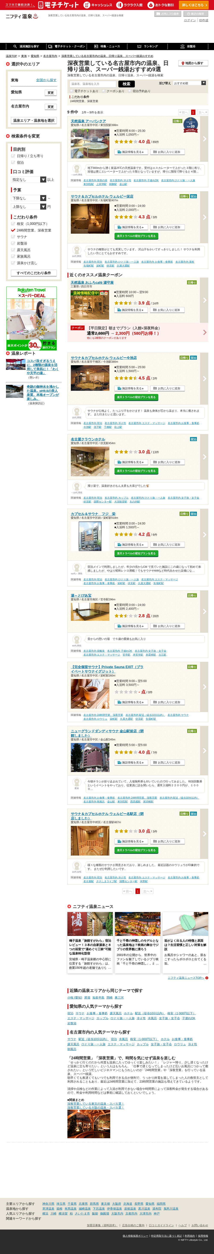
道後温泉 (130, 1208)
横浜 (45, 1213)
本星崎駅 (151, 654)
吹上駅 (118, 427)
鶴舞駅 (113, 184)
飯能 (95, 1213)
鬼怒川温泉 (170, 1208)
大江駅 (162, 654)
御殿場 (104, 1213)
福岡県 (161, 1203)
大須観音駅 (120, 501)
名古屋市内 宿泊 (92, 261)
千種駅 (108, 427)
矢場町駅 (88, 265)
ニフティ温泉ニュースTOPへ (186, 977)
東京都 (105, 1203)
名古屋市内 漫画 (184, 261)
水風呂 (152, 1018)
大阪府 (116, 1203)
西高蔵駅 (135, 801)
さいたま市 (82, 1213)
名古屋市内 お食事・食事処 (157, 261)
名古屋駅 (88, 881)
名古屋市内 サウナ (178, 715)
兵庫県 (83, 1203)
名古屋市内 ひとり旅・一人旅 (178, 180)
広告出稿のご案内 (133, 1225)
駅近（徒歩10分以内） (150, 1013)
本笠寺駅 (138, 654)
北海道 (127, 1203)
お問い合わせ (200, 1225)
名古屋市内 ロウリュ (95, 718)
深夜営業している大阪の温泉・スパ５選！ (95, 1107)
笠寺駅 (126, 654)
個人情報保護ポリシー (135, 1235)
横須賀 (63, 1213)
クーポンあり (116, 91)
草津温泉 (48, 1208)
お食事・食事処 (97, 1013)
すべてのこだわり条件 (34, 273)
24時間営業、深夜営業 (34, 230)
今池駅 (87, 427)
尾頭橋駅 (148, 801)
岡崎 (110, 997)
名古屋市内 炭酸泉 (94, 650)
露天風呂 (116, 1013)
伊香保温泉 (114, 1208)
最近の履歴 (195, 14)
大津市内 (146, 1213)
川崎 (53, 1213)
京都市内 (131, 1213)
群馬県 (94, 1203)
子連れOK (188, 1018)
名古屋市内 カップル (116, 497)
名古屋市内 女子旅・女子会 (183, 497)
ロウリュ (180, 1044)
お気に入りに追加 (169, 151)
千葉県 (72, 1203)
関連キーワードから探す (23, 1218)
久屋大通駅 (123, 265)
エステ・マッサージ (80, 1018)
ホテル (128, 1013)
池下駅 (97, 427)
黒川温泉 (144, 1208)
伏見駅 (110, 265)
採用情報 (203, 1235)
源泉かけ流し (27, 263)
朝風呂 (71, 1049)
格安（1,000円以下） (181, 1013)
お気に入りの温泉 (167, 14)
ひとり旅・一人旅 (123, 1018)
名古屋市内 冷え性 (120, 180)
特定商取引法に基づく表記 (166, 1235)
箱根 (59, 1208)
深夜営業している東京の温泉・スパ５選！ (95, 1103)
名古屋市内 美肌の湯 (95, 180)
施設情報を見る (132, 151)
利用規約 (190, 1235)
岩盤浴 (71, 1023)
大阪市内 (117, 1213)
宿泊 (70, 1013)
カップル (102, 1018)
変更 (51, 92)
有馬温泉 (71, 1208)
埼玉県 (60, 1203)
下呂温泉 (99, 1208)
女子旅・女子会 (169, 1018)
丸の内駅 (135, 501)
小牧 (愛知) (74, 997)
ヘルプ (182, 1225)
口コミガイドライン (161, 1225)
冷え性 (141, 1018)
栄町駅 (100, 265)
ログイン (190, 20)
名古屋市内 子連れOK (146, 180)
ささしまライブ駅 (106, 881)
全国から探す (46, 80)
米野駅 (144, 881)
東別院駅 (88, 184)
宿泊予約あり (142, 91)
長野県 (138, 1203)
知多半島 (98, 997)
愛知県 (150, 1203)
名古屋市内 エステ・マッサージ (146, 423)
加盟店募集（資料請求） (102, 1225)
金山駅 (123, 184)
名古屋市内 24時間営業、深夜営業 (103, 715)
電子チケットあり (86, 91)
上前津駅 (101, 184)
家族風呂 (24, 256)
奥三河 (119, 997)
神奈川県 (48, 1203)
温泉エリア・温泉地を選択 (33, 120)
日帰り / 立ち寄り (30, 156)
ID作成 (203, 20)
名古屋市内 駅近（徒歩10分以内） (145, 715)
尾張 (87, 997)
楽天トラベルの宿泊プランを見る (136, 236)
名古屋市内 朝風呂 (94, 801)
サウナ (80, 1013)
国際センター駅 (103, 501)
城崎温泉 (85, 1208)
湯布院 (156, 1208)
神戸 (157, 1213)
